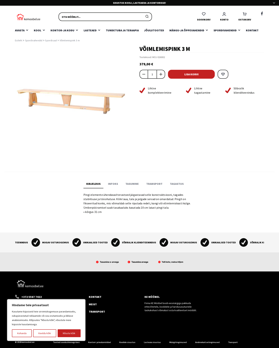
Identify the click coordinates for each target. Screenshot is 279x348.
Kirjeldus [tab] (93, 183)
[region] (46, 320)
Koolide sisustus (127, 342)
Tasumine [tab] (132, 183)
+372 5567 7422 (28, 297)
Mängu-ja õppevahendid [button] (186, 30)
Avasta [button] (20, 30)
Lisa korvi (191, 74)
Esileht (18, 40)
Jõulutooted (154, 30)
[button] (222, 74)
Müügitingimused (178, 342)
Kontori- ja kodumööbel (99, 342)
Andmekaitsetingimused (207, 342)
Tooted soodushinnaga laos (66, 342)
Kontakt (252, 30)
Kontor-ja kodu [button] (62, 30)
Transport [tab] (154, 183)
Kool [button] (37, 30)
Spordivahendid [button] (225, 30)
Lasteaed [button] (90, 30)
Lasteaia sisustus (152, 342)
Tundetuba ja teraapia (122, 30)
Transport (97, 311)
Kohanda (22, 333)
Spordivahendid (34, 40)
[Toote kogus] (152, 74)
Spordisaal (51, 40)
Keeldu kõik (44, 333)
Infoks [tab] (113, 183)
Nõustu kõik (69, 333)
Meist (93, 304)
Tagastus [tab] (177, 183)
